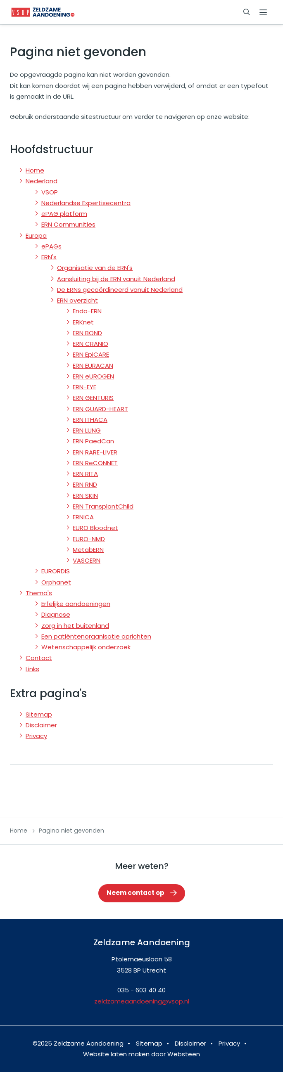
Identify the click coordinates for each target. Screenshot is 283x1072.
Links (32, 669)
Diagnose (55, 614)
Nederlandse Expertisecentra (86, 203)
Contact (39, 657)
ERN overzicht (77, 300)
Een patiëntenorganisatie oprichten (96, 636)
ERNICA (83, 517)
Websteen (183, 1054)
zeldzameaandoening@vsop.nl (141, 1001)
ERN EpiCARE (91, 354)
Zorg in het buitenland (75, 625)
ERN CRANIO (90, 343)
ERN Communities (68, 224)
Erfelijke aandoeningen (75, 603)
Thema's (39, 593)
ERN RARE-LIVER (95, 452)
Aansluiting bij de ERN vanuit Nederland (116, 279)
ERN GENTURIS (93, 397)
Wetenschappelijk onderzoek (86, 647)
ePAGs (51, 246)
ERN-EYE (84, 387)
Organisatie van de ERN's (95, 267)
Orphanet (56, 582)
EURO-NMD (89, 539)
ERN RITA (85, 473)
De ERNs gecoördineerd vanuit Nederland (120, 289)
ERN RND (85, 484)
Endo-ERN (87, 311)
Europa (36, 235)
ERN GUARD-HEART (100, 409)
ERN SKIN (85, 495)
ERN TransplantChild (103, 506)
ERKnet (83, 322)
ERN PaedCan (93, 441)
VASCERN (86, 560)
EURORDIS (55, 571)
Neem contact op (135, 892)
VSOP (49, 192)
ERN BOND (87, 333)
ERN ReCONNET (95, 463)
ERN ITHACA (90, 419)
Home (35, 170)
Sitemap (39, 714)
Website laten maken (116, 1054)
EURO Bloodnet (95, 527)
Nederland (41, 181)
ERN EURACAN (93, 365)
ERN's (49, 257)
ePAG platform (64, 213)
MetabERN (88, 549)
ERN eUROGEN (93, 376)
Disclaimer (41, 725)
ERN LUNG (87, 430)
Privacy (36, 735)
